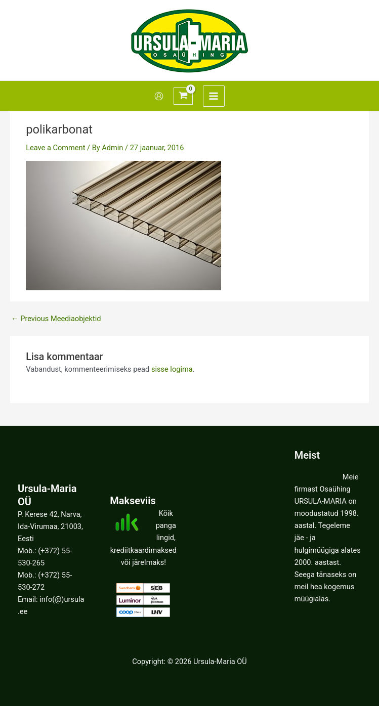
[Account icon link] (158, 96)
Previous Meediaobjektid (56, 319)
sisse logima (172, 369)
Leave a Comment (55, 147)
